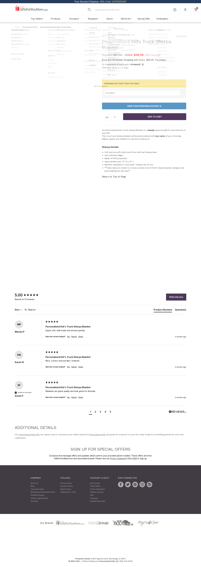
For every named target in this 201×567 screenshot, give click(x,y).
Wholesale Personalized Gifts (43, 492)
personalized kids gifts (29, 434)
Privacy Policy (66, 483)
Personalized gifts (97, 434)
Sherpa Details (110, 147)
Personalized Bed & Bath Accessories (55, 27)
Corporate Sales (37, 489)
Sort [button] (18, 309)
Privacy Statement (118, 458)
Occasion (74, 18)
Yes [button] (68, 337)
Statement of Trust (68, 492)
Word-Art (126, 18)
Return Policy (65, 489)
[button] (90, 412)
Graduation (162, 18)
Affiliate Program (37, 495)
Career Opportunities (39, 498)
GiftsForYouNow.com (90, 561)
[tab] (163, 310)
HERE (134, 458)
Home (17, 27)
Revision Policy (66, 486)
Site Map (34, 501)
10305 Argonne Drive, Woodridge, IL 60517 (108, 559)
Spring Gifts (143, 18)
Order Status (95, 486)
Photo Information (97, 489)
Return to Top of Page (114, 176)
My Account (95, 483)
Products (55, 18)
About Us (34, 483)
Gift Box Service (96, 492)
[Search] (35, 310)
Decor (110, 18)
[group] (29, 295)
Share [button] (80, 337)
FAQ (92, 495)
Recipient (93, 18)
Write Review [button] (176, 297)
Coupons (94, 498)
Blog (32, 486)
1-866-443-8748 (125, 561)
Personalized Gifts (30, 27)
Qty (107, 117)
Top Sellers (37, 18)
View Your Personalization (144, 106)
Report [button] (74, 337)
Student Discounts (97, 501)
